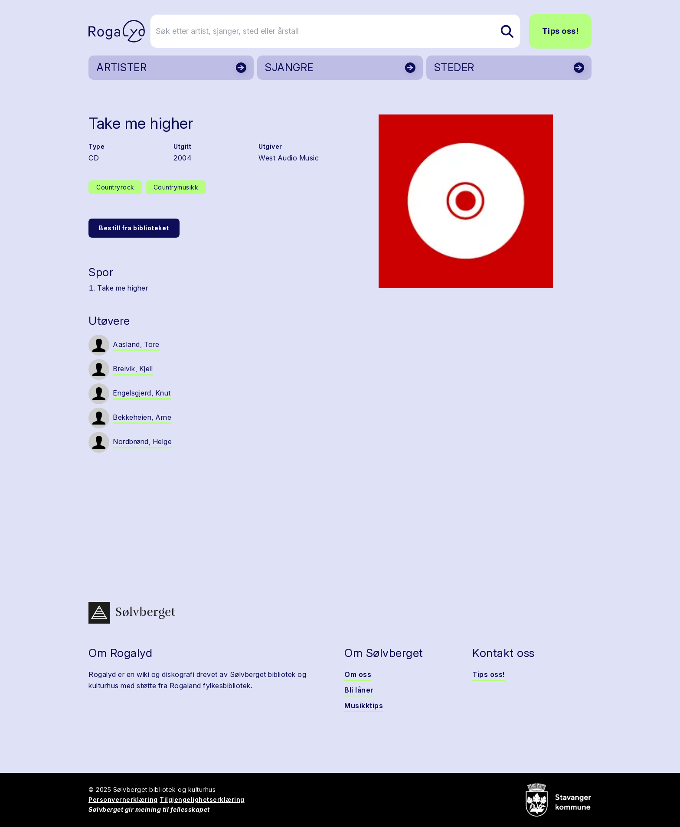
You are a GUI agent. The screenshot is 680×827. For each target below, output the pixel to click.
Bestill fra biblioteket (134, 228)
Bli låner (359, 690)
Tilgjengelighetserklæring (202, 799)
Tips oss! (560, 31)
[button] (465, 201)
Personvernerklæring (123, 799)
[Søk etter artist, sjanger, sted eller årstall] (343, 31)
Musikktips (363, 705)
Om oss (357, 674)
